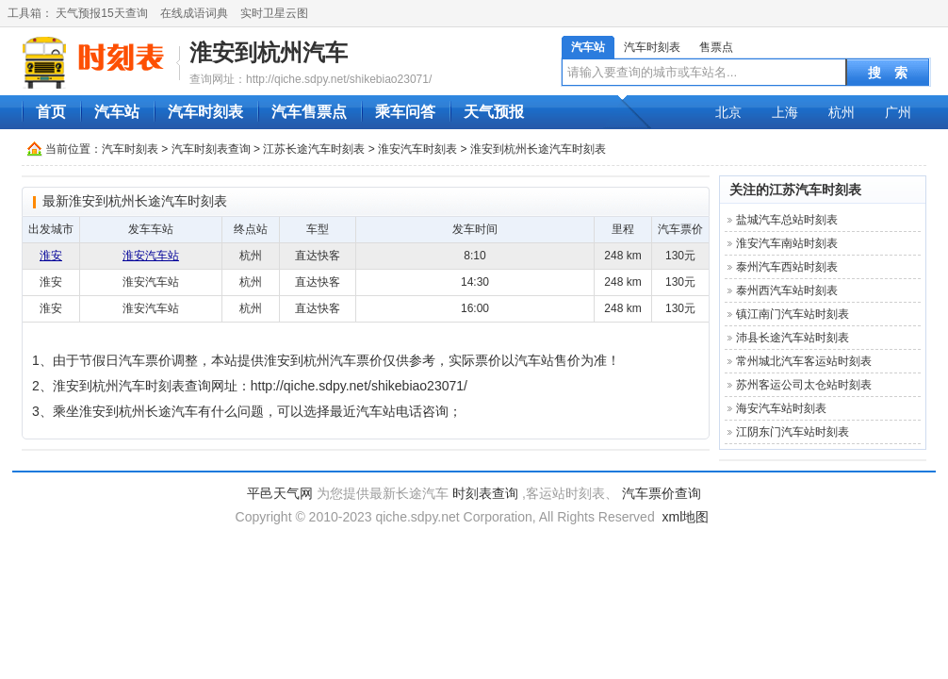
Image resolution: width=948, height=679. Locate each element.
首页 (51, 112)
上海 (785, 112)
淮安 (51, 255)
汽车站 (588, 47)
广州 (898, 112)
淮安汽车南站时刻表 (787, 243)
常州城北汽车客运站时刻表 (804, 361)
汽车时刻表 (652, 47)
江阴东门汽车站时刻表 (792, 432)
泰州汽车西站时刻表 (787, 266)
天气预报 (494, 112)
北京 (728, 112)
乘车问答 (405, 112)
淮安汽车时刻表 (417, 149)
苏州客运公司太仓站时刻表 (804, 384)
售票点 (716, 47)
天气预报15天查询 (101, 13)
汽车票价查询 (661, 493)
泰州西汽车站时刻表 (787, 290)
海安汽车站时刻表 (781, 408)
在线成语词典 (194, 13)
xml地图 (686, 516)
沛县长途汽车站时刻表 (792, 337)
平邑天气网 (280, 493)
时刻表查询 (485, 493)
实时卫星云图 (274, 13)
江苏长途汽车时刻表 (314, 149)
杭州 (841, 112)
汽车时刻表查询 (211, 149)
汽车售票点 (309, 112)
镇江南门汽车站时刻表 (792, 314)
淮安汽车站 (151, 255)
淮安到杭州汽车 (268, 52)
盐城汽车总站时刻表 (787, 219)
